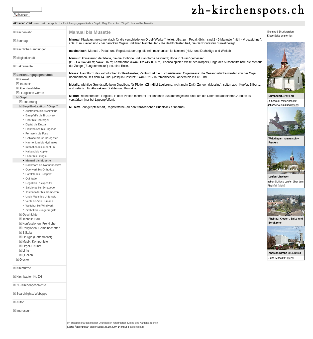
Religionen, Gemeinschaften (39, 228)
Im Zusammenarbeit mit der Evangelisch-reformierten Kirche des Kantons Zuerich (112, 322)
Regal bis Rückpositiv (37, 183)
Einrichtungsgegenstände (77, 23)
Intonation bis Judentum (38, 146)
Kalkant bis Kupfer (35, 151)
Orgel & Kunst (30, 246)
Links (24, 250)
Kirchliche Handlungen (30, 49)
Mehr (295, 105)
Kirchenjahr (22, 32)
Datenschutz (137, 326)
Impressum (22, 310)
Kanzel (22, 79)
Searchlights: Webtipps (30, 293)
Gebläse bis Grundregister (40, 137)
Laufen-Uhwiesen (278, 176)
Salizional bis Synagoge (38, 187)
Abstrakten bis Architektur (39, 110)
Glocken (23, 259)
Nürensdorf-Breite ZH (281, 96)
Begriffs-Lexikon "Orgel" (115, 23)
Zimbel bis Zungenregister (39, 210)
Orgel (97, 23)
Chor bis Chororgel (35, 119)
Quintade (29, 178)
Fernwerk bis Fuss (35, 133)
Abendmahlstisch (29, 88)
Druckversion (286, 31)
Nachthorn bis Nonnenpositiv (41, 164)
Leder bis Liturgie (34, 155)
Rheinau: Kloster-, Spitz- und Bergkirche (285, 220)
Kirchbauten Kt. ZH (27, 276)
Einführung (28, 102)
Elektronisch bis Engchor (39, 128)
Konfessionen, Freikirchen (38, 223)
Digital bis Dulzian (34, 124)
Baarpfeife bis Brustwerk (38, 115)
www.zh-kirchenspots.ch (47, 23)
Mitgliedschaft (24, 58)
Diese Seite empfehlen (279, 35)
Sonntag (20, 41)
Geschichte (28, 214)
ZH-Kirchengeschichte (29, 285)
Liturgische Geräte (30, 93)
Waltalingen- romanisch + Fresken (283, 140)
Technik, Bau (29, 219)
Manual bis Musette (142, 23)
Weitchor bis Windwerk (38, 205)
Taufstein (24, 84)
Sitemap (271, 31)
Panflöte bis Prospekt (37, 174)
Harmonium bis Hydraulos (39, 142)
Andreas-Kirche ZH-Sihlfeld (284, 253)
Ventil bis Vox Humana (37, 201)
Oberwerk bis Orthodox (38, 169)
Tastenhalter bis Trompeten (40, 192)
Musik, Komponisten (34, 241)
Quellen (26, 255)
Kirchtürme (22, 268)
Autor (18, 302)
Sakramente (23, 66)
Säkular (26, 232)
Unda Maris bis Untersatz (39, 196)
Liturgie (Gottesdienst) (35, 237)
